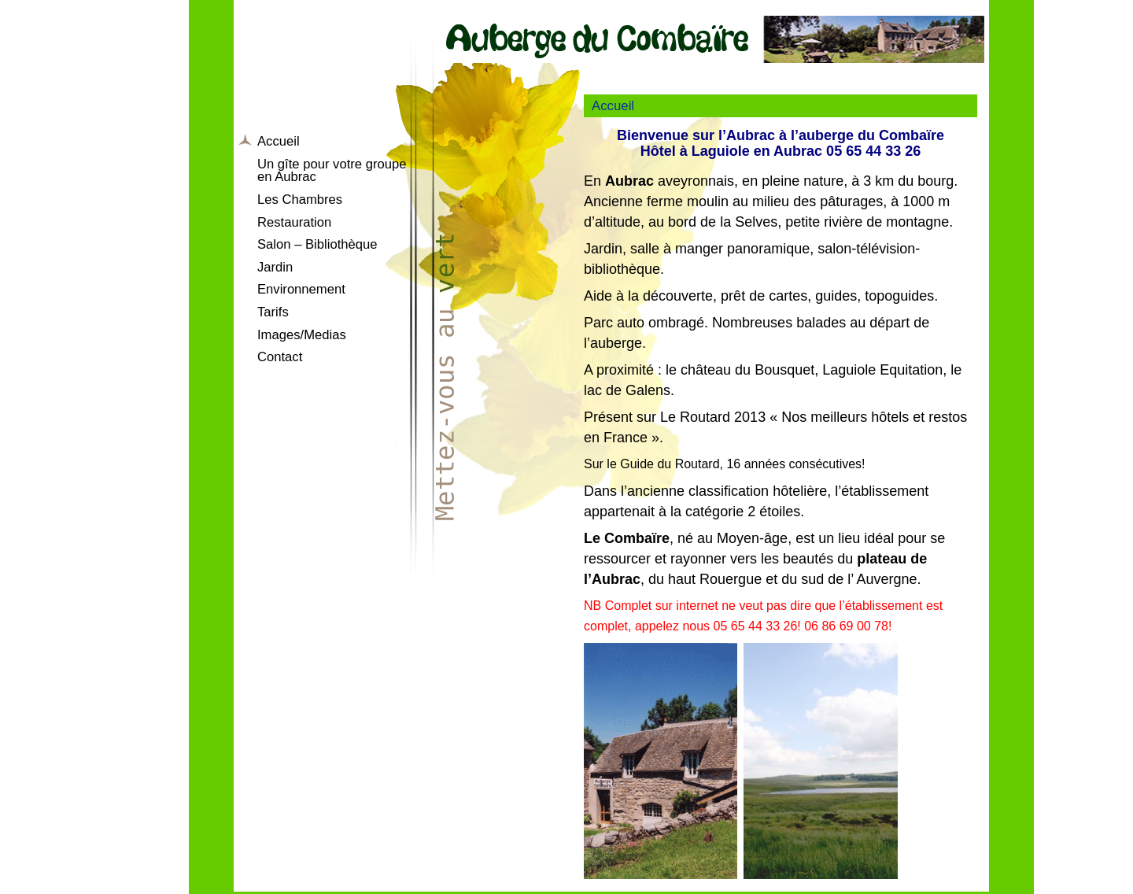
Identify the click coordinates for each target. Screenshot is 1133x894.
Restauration (294, 222)
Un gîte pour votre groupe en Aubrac (331, 171)
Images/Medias (301, 334)
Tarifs (273, 312)
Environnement (301, 289)
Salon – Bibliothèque (317, 244)
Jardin (275, 267)
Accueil (278, 141)
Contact (279, 356)
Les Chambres (299, 199)
